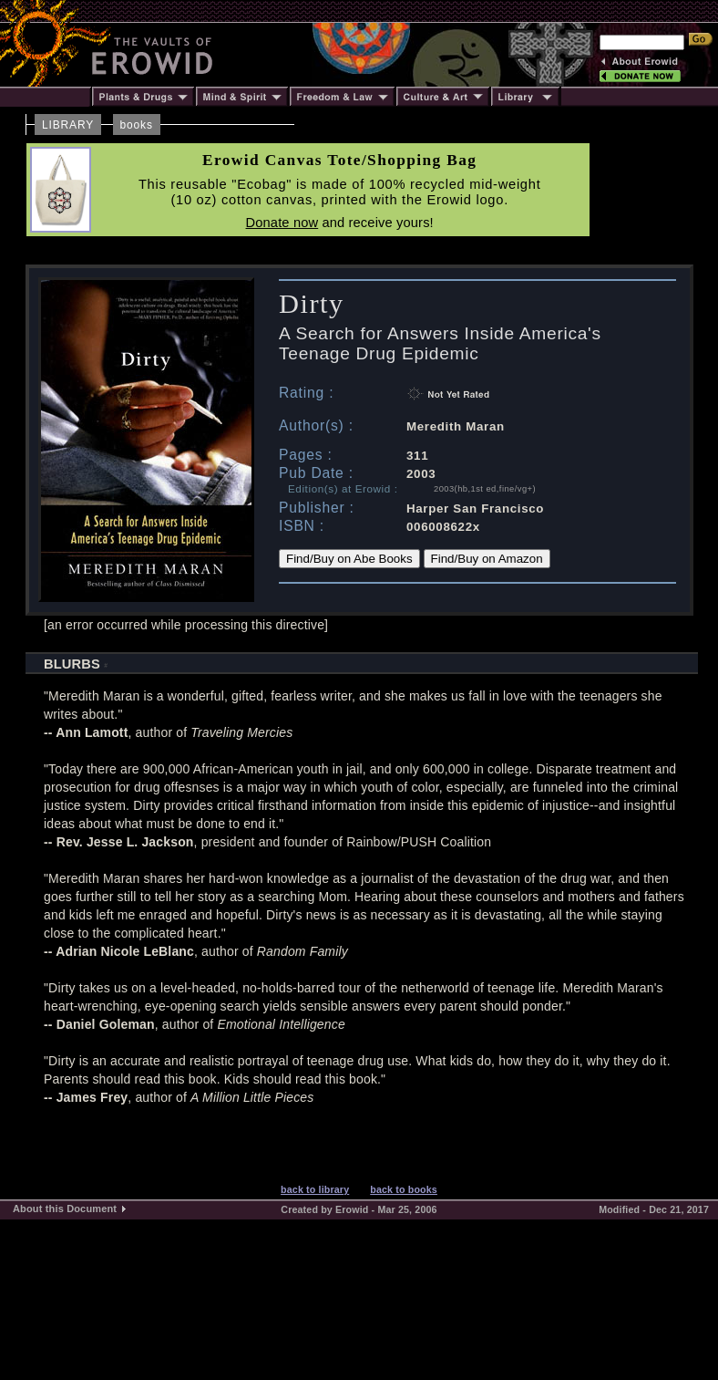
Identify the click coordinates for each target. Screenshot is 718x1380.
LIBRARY (68, 125)
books (136, 125)
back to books (403, 1189)
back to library (315, 1189)
